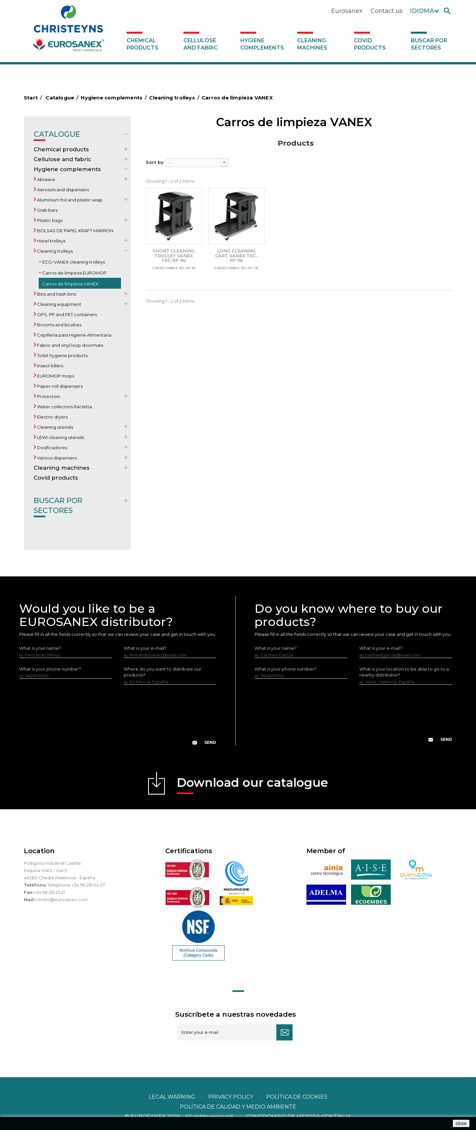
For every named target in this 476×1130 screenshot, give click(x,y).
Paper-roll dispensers (59, 386)
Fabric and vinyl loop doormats (69, 345)
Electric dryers (52, 416)
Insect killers (49, 365)
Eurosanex (347, 11)
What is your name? (40, 648)
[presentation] (117, 720)
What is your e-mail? (145, 648)
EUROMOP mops (55, 376)
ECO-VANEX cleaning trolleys (73, 262)
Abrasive (45, 179)
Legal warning (173, 1097)
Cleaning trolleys (54, 251)
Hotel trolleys (50, 240)
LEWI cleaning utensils (60, 437)
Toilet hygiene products (62, 355)
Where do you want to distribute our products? (162, 671)
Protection (48, 396)
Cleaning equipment (58, 304)
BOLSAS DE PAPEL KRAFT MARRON (74, 230)
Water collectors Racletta (64, 406)
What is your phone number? (50, 669)
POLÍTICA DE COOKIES (296, 1097)
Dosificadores (51, 447)
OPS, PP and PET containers (66, 314)
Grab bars (47, 210)
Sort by (155, 162)
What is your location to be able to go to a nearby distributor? (404, 671)
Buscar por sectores (429, 44)
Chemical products (142, 44)
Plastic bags (49, 220)
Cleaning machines (312, 44)
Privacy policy (231, 1097)
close (461, 1123)
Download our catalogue (252, 784)
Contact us (387, 11)
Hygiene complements (262, 44)
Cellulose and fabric (200, 44)
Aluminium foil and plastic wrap (69, 199)
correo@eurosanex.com (61, 899)
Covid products (370, 44)
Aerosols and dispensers (62, 189)
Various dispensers (56, 457)
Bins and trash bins (56, 294)
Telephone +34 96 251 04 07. (76, 885)
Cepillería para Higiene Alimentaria (73, 335)
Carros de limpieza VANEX (70, 283)
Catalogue (57, 135)
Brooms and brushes (58, 324)
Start (34, 97)
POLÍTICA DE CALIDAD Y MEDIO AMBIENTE (238, 1107)
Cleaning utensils (54, 427)
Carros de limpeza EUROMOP (73, 272)
